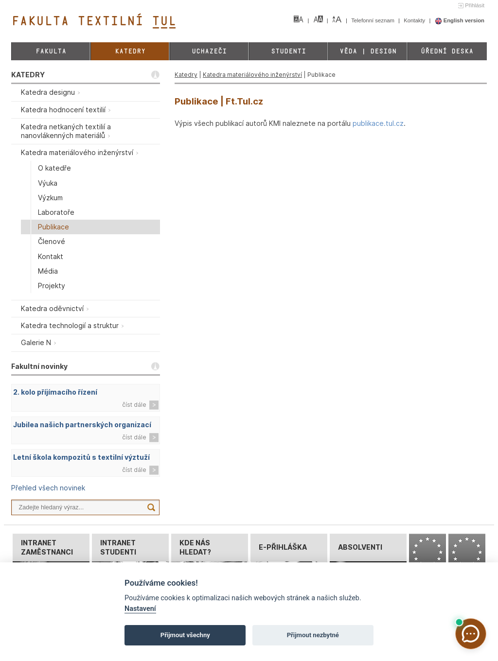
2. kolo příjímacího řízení (55, 392)
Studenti (288, 51)
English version (460, 20)
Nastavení (140, 609)
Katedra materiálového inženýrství (252, 74)
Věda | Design (367, 51)
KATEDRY (28, 74)
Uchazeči (209, 51)
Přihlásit (474, 5)
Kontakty (415, 20)
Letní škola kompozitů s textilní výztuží (81, 457)
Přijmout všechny (185, 635)
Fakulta (51, 51)
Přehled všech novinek (48, 488)
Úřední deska (447, 51)
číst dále (134, 404)
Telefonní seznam (373, 20)
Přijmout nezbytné (313, 635)
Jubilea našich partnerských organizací (82, 424)
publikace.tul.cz (378, 123)
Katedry (130, 51)
